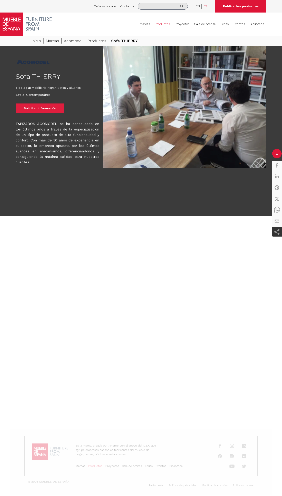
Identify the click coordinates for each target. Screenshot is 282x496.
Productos (162, 24)
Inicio (36, 41)
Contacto (127, 6)
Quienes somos (105, 6)
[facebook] (277, 165)
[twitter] (277, 198)
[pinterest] (277, 187)
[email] (277, 221)
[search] (163, 6)
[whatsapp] (277, 210)
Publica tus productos (240, 6)
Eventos (239, 24)
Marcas (145, 24)
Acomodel (73, 41)
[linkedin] (277, 176)
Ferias (224, 24)
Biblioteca (257, 24)
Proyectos (182, 24)
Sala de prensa (205, 24)
